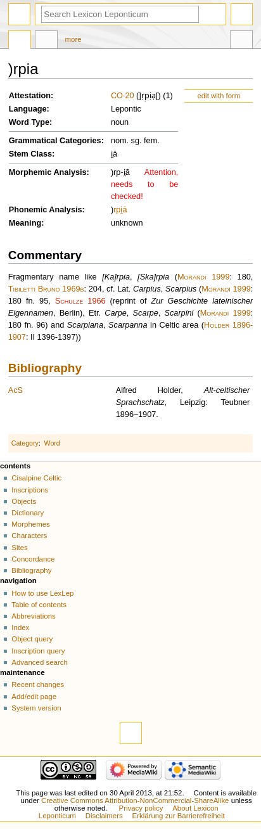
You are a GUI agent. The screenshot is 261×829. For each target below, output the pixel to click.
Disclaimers (104, 815)
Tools (241, 41)
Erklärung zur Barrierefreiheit (178, 815)
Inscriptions (29, 490)
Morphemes (30, 524)
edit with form (218, 96)
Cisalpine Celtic (36, 478)
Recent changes (37, 684)
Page (19, 41)
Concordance (32, 559)
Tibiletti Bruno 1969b (46, 289)
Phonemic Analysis (45, 209)
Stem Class (30, 154)
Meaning (25, 223)
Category (25, 443)
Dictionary (27, 513)
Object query (32, 639)
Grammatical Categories (55, 140)
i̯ (121, 209)
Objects (23, 501)
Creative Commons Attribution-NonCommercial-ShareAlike (135, 800)
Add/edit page (33, 696)
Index (20, 627)
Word (52, 443)
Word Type (29, 122)
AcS (15, 390)
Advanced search (39, 662)
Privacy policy (141, 808)
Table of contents (39, 604)
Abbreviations (33, 616)
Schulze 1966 (80, 301)
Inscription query (38, 651)
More (73, 39)
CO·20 (122, 95)
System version (36, 708)
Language (28, 109)
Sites (19, 547)
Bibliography (45, 368)
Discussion (46, 41)
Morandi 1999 (203, 277)
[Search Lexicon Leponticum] (120, 14)
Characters (29, 535)
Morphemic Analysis (48, 172)
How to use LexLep (42, 593)
